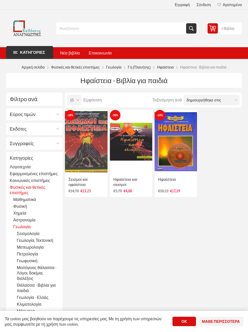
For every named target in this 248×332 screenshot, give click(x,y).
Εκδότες (18, 129)
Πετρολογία (27, 254)
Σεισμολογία (28, 233)
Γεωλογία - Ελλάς (32, 297)
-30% (115, 115)
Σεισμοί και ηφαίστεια (78, 182)
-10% (70, 115)
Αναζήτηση (191, 28)
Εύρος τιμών (23, 114)
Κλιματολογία (29, 304)
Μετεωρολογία (30, 247)
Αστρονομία (24, 220)
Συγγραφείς (22, 143)
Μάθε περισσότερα (221, 321)
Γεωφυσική (27, 260)
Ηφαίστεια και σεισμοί (125, 182)
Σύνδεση (203, 4)
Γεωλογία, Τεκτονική (35, 240)
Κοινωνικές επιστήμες (30, 180)
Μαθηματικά (24, 199)
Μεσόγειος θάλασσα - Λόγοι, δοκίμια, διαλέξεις (36, 273)
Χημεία (19, 213)
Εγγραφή (182, 4)
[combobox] (121, 28)
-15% (160, 115)
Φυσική (20, 206)
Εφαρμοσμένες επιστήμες (34, 173)
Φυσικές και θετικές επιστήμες (27, 190)
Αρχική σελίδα (32, 67)
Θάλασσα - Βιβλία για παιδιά (36, 287)
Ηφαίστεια (167, 179)
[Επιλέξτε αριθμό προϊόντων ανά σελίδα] (74, 100)
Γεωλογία (22, 226)
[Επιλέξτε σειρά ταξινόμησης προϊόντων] (212, 100)
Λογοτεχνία (20, 167)
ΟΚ (184, 321)
